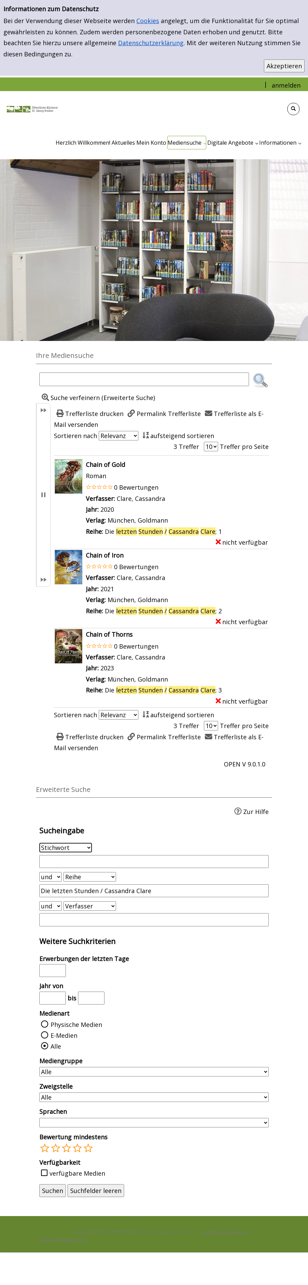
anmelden (286, 85)
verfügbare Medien (77, 1173)
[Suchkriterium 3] (89, 906)
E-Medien (64, 1035)
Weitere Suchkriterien (77, 941)
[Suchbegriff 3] (154, 919)
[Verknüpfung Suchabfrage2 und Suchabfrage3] (50, 906)
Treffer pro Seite (244, 446)
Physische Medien (76, 1024)
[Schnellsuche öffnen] (293, 109)
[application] (186, 142)
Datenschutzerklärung (151, 43)
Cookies (147, 21)
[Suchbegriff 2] (154, 890)
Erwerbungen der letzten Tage (84, 959)
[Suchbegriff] (144, 379)
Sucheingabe (61, 830)
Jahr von (51, 986)
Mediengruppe (60, 1061)
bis (72, 998)
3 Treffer (186, 446)
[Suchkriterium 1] (65, 847)
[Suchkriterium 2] (89, 877)
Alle (56, 1046)
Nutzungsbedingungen (62, 1239)
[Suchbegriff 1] (154, 861)
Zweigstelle (56, 1086)
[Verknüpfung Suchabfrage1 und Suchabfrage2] (50, 877)
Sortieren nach (75, 436)
